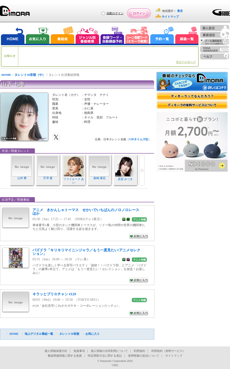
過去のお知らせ (186, 62)
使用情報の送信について (143, 355)
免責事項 (79, 351)
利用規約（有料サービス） (168, 351)
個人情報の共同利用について (109, 351)
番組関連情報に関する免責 (65, 355)
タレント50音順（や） (29, 75)
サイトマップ (173, 355)
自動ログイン (115, 13)
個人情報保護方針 (56, 351)
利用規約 (139, 351)
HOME (6, 75)
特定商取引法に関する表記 (105, 355)
